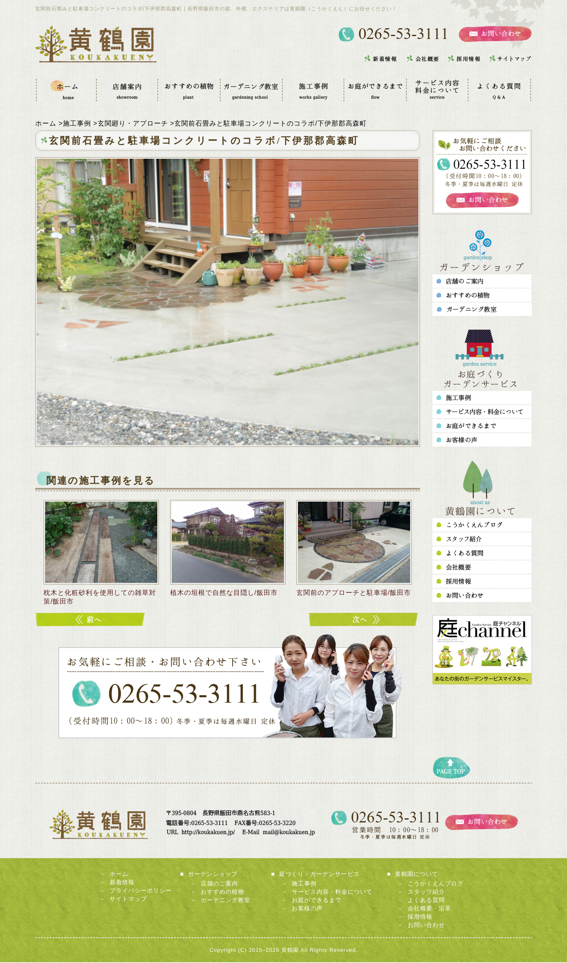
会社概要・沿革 (429, 909)
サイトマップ (128, 899)
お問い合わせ (426, 925)
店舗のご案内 (219, 884)
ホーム (119, 874)
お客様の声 (307, 909)
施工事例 (304, 884)
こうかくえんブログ (436, 884)
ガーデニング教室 (225, 901)
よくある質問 (426, 901)
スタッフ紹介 (426, 892)
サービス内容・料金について (332, 892)
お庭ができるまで (316, 901)
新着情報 (122, 883)
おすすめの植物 (222, 892)
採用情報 (420, 917)
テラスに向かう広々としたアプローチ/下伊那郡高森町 (364, 620)
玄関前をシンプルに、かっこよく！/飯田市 (91, 620)
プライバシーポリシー (141, 891)
